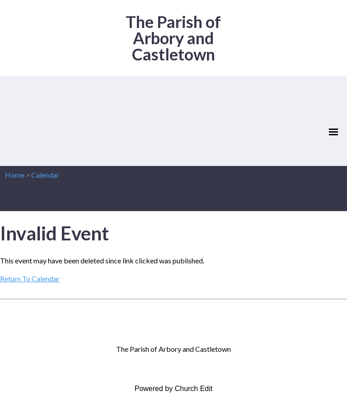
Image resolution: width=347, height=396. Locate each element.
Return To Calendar (30, 278)
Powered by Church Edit (174, 388)
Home (14, 174)
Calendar (45, 174)
